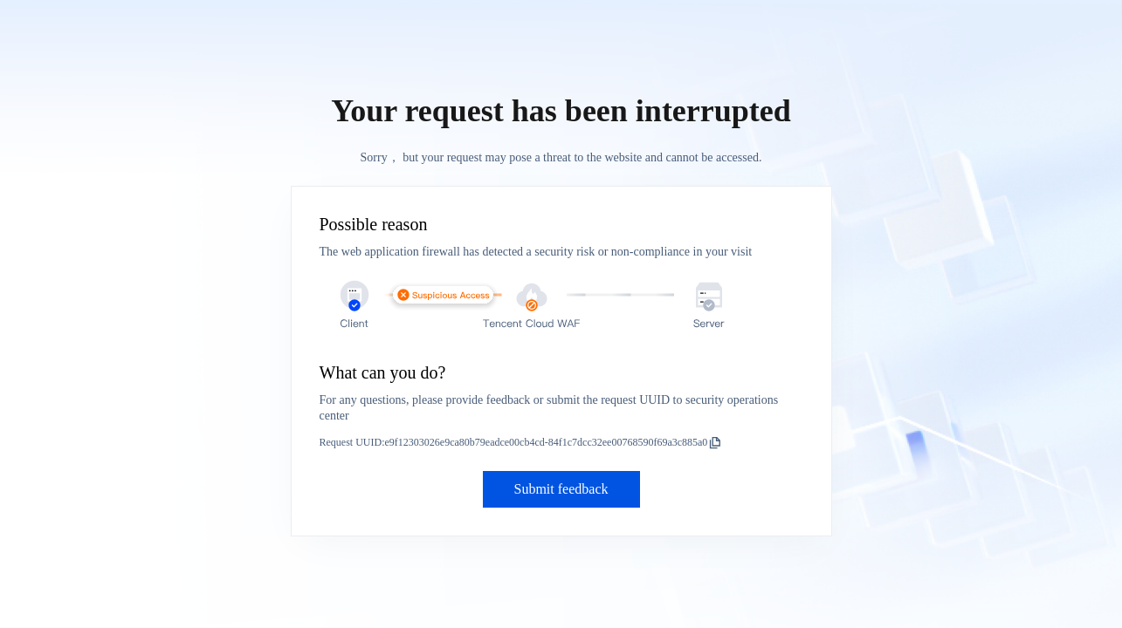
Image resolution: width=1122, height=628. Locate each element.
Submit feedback (561, 488)
